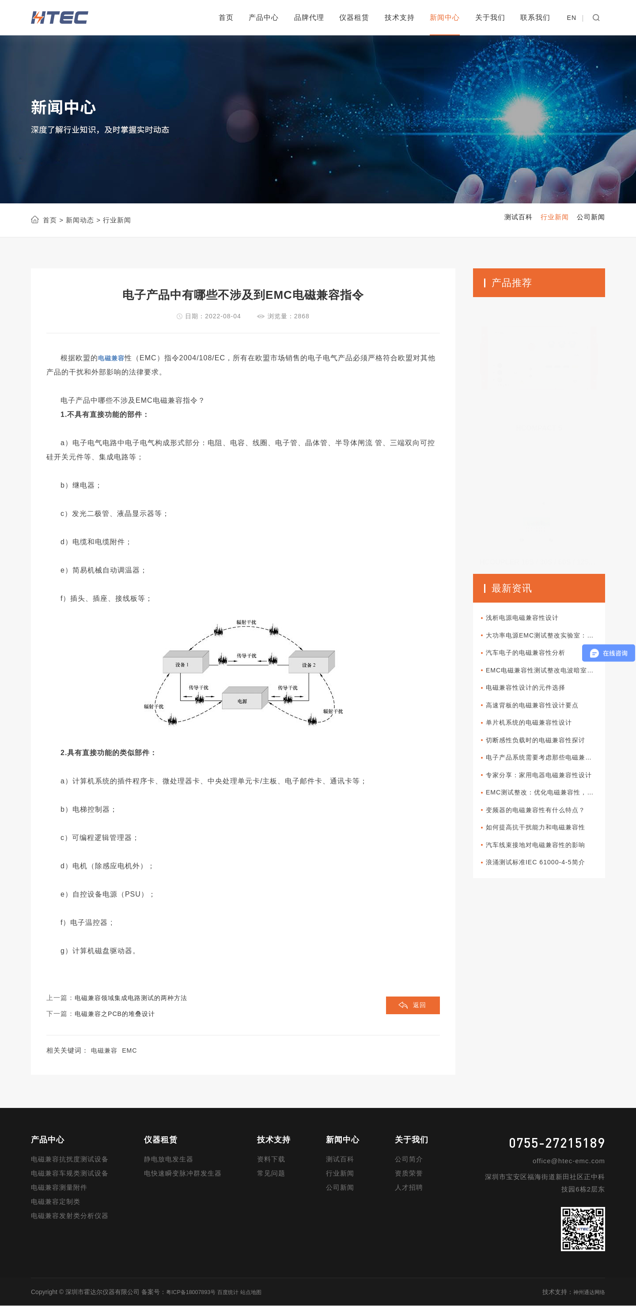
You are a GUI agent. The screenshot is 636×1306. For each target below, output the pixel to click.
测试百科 (340, 1159)
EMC (132, 1050)
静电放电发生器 (168, 1159)
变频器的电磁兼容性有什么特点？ (544, 823)
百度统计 (236, 1292)
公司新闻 (340, 1187)
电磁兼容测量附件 (59, 1187)
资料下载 (271, 1159)
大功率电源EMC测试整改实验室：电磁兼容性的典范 (548, 637)
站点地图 (262, 1292)
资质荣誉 (409, 1173)
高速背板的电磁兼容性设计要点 (540, 711)
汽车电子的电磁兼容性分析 (533, 656)
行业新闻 (340, 1173)
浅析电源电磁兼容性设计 (529, 618)
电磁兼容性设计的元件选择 (533, 693)
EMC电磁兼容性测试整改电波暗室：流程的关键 (548, 674)
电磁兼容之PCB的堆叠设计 (117, 1014)
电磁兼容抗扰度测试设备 (70, 1159)
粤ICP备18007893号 (194, 1292)
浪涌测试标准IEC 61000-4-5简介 (543, 878)
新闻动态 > (82, 220)
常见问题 (271, 1173)
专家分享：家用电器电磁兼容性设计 (547, 786)
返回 (418, 1006)
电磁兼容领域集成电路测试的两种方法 (135, 998)
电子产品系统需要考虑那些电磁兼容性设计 (548, 767)
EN (571, 17)
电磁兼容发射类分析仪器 (70, 1216)
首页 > (53, 220)
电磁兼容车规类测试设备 (70, 1173)
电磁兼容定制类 (55, 1202)
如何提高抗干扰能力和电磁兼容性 (544, 841)
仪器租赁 (354, 17)
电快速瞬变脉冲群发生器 (183, 1173)
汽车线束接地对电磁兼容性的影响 (544, 860)
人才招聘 (409, 1187)
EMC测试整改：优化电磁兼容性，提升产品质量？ (548, 804)
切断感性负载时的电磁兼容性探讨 (544, 748)
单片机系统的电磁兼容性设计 (537, 730)
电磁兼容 (105, 1050)
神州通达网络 (586, 1292)
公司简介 (409, 1159)
